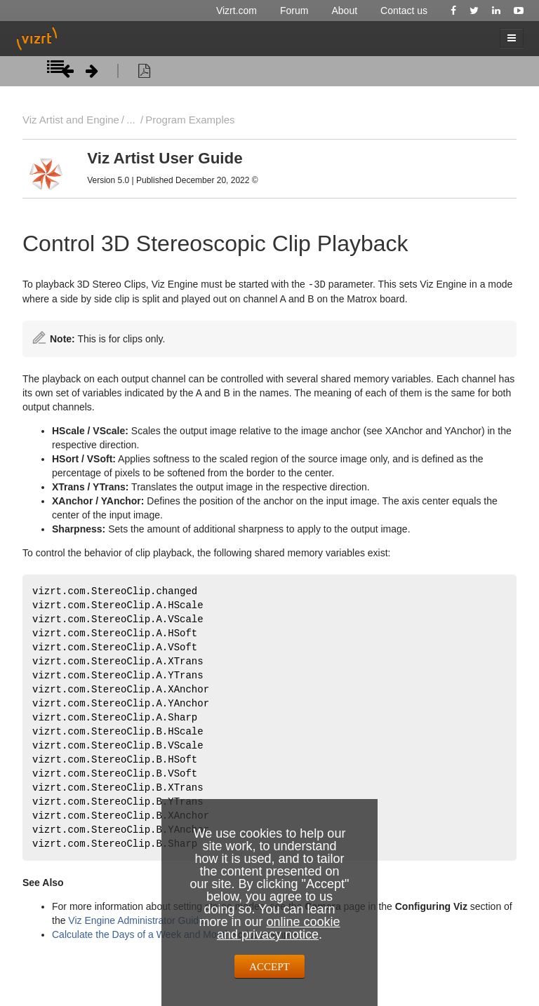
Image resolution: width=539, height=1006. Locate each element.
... (130, 120)
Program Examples (189, 120)
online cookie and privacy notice (278, 928)
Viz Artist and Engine (70, 120)
